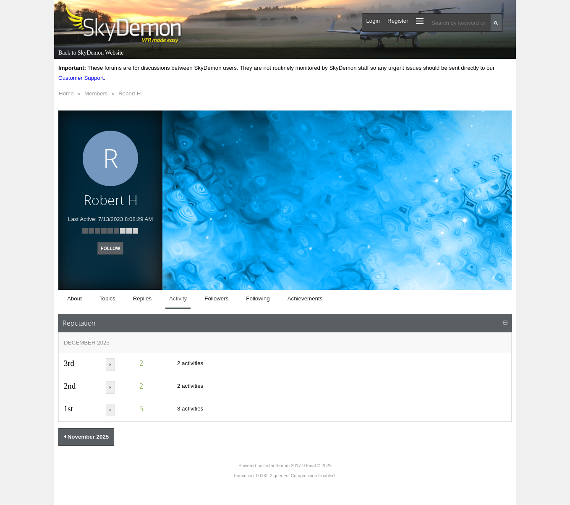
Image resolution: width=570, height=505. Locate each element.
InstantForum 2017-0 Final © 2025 (297, 465)
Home (66, 93)
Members (96, 93)
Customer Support (81, 78)
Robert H (129, 93)
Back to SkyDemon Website (90, 53)
